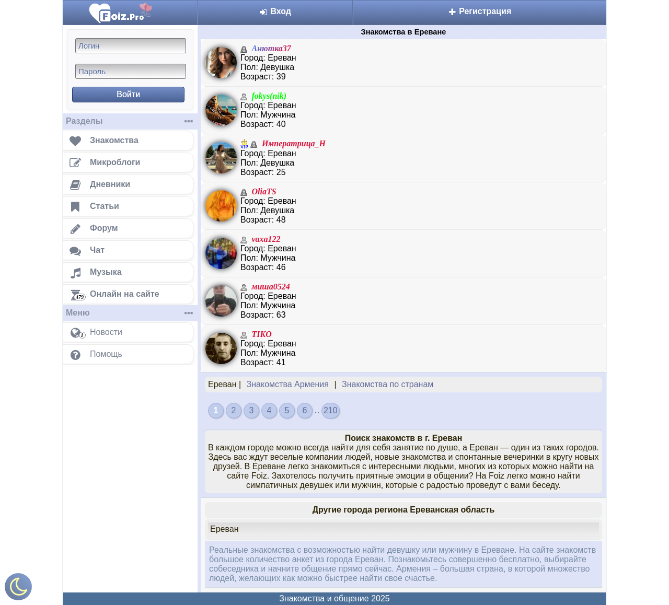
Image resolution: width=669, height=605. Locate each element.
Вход (275, 11)
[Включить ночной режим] (18, 589)
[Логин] (130, 45)
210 (331, 410)
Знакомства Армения (288, 384)
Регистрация (480, 11)
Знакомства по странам (387, 384)
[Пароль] (130, 71)
